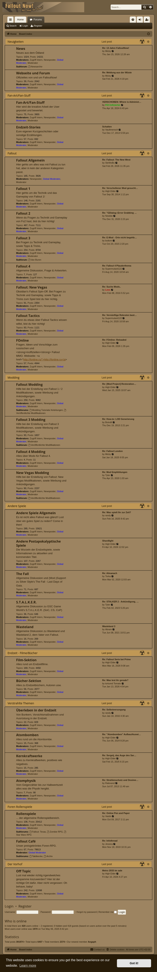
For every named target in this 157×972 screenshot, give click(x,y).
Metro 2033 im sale (112, 870)
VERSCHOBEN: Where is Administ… (121, 102)
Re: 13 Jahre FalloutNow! (115, 48)
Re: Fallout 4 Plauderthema (116, 265)
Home (20, 19)
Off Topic (23, 871)
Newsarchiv (35, 66)
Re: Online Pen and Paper (116, 813)
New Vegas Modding (32, 472)
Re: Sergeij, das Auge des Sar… (119, 755)
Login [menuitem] (141, 20)
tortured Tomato (113, 683)
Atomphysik (26, 780)
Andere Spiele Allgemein (36, 513)
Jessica (109, 844)
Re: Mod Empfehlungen (114, 472)
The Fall (22, 574)
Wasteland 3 (108, 626)
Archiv (48, 856)
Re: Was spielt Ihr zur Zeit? (116, 512)
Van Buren (34, 260)
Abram (108, 629)
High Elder (110, 191)
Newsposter (50, 60)
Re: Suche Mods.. (111, 286)
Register (38, 26)
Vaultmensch (111, 129)
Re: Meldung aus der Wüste (117, 72)
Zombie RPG (55, 831)
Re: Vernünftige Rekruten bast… (119, 315)
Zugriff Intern (36, 60)
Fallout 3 (23, 238)
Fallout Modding (29, 384)
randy (108, 515)
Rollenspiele (26, 813)
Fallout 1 (23, 188)
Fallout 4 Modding (30, 451)
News (20, 48)
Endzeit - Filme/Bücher (22, 653)
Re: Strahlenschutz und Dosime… (120, 780)
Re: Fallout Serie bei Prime (116, 659)
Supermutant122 (113, 269)
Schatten (107, 126)
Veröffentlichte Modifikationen (44, 445)
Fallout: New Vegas (31, 287)
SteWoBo (110, 163)
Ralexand (110, 783)
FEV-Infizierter (112, 105)
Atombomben (27, 735)
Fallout (12, 153)
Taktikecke (36, 856)
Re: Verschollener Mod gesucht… (120, 188)
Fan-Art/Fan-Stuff (19, 95)
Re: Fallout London (112, 451)
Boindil (108, 422)
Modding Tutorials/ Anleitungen (46, 410)
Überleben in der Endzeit (36, 710)
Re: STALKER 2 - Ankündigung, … (120, 601)
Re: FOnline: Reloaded (114, 340)
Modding (13, 377)
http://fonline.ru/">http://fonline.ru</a (44, 359)
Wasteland (25, 627)
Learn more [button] (27, 965)
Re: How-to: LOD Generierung (118, 419)
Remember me (108, 912)
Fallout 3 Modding (30, 419)
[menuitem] (133, 20)
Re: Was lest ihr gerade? (115, 680)
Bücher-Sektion (28, 681)
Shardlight (107, 541)
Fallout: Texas (37, 831)
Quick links (11, 20)
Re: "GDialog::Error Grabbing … (119, 213)
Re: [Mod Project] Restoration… (119, 384)
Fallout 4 (23, 266)
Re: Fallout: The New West (116, 159)
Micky (108, 51)
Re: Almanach (109, 573)
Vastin (108, 816)
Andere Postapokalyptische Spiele (38, 543)
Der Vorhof (15, 864)
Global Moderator (51, 179)
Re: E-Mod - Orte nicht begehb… (119, 237)
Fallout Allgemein (30, 160)
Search (13, 26)
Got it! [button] (134, 963)
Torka (108, 576)
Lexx (107, 290)
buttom (108, 240)
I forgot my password (86, 912)
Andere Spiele (17, 506)
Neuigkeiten (16, 41)
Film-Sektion (26, 660)
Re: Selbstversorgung (114, 709)
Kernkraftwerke (29, 756)
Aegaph (92, 942)
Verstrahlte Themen (21, 703)
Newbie (109, 216)
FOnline (22, 340)
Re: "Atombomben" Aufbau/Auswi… (121, 734)
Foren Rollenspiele (20, 807)
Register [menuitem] (148, 20)
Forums (38, 19)
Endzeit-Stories (28, 127)
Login (25, 26)
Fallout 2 (23, 213)
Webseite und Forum (33, 73)
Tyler (107, 475)
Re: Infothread (110, 840)
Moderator (33, 63)
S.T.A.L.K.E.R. (26, 602)
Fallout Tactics (28, 315)
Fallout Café (26, 841)
